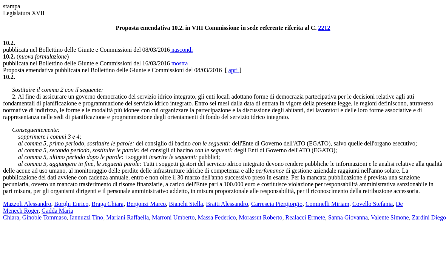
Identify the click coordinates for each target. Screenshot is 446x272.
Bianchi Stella (186, 204)
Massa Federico (217, 217)
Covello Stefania (372, 204)
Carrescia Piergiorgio (276, 204)
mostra (179, 63)
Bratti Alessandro (227, 204)
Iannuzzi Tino (86, 217)
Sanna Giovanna (348, 217)
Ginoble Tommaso (44, 217)
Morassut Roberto (260, 217)
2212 (324, 28)
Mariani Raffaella (127, 217)
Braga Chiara (107, 204)
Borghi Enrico (71, 204)
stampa (11, 6)
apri (233, 70)
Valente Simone (390, 217)
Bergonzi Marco (146, 204)
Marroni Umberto (173, 217)
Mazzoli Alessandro (27, 204)
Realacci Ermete (305, 217)
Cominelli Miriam (327, 204)
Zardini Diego (429, 217)
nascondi (181, 49)
